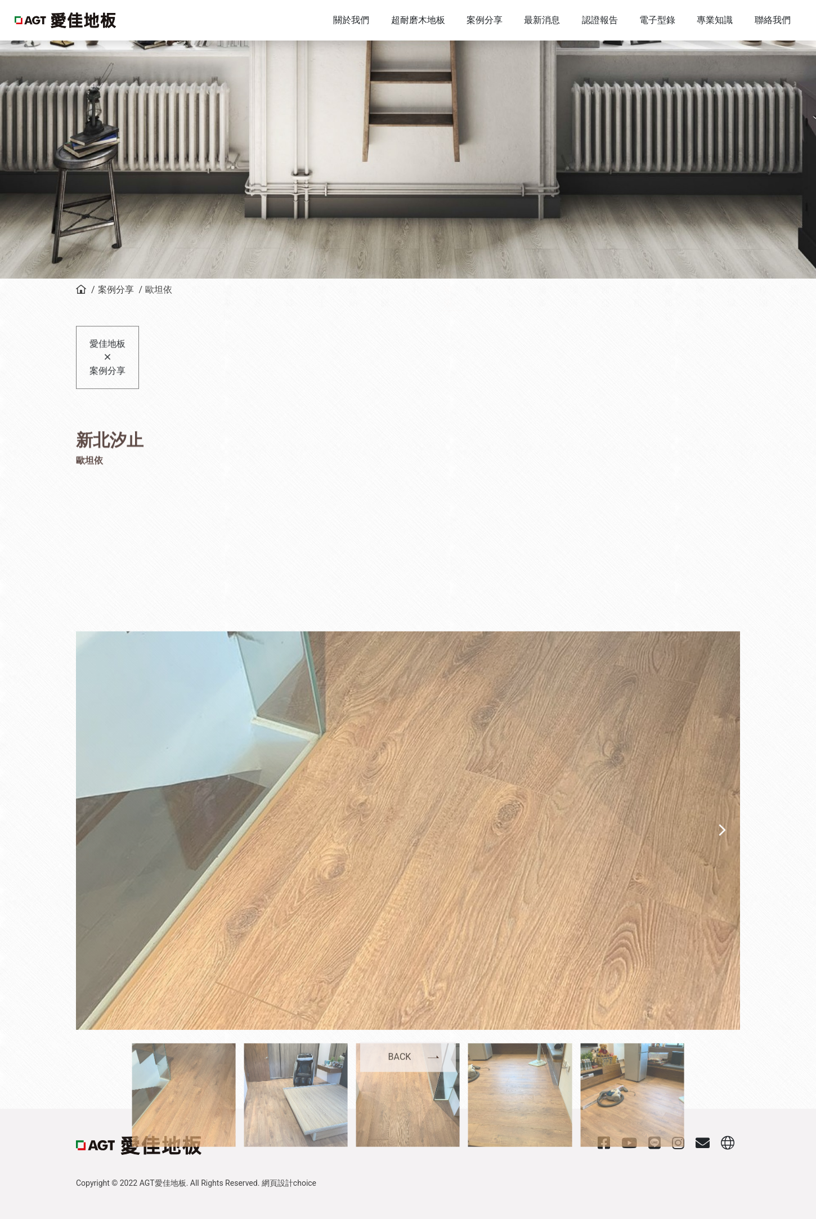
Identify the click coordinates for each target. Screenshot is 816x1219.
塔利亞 (510, 336)
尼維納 (353, 336)
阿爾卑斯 (227, 342)
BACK (399, 1073)
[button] (729, 1110)
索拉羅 (258, 336)
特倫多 (542, 336)
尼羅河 (794, 336)
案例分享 (116, 289)
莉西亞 (605, 336)
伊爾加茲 (668, 342)
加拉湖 (763, 336)
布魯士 (321, 336)
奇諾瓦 (637, 336)
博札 (416, 329)
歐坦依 (158, 289)
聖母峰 (290, 336)
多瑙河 (574, 336)
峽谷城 (731, 336)
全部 (195, 329)
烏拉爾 (384, 336)
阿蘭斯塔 (700, 342)
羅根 (479, 329)
